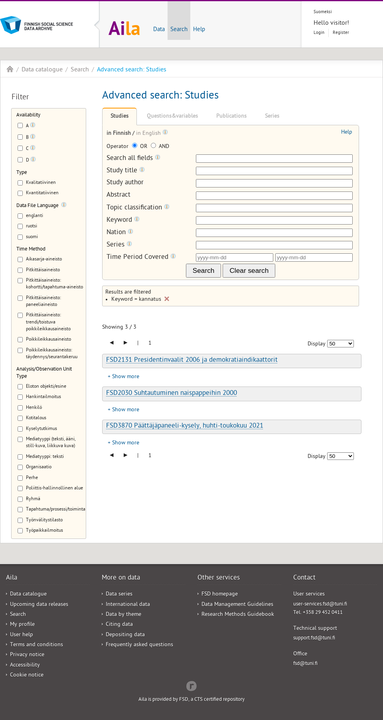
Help (199, 30)
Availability (28, 115)
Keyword (123, 220)
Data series (119, 594)
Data (159, 30)
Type (21, 173)
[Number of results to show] (340, 343)
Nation (120, 233)
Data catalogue (42, 70)
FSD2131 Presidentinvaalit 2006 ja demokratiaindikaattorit (192, 361)
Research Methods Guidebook (237, 615)
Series (272, 116)
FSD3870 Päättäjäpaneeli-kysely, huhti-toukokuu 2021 (184, 426)
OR (140, 147)
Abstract (118, 195)
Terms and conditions (36, 645)
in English (149, 133)
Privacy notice (27, 655)
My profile (22, 624)
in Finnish (119, 133)
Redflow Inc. (191, 685)
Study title (126, 171)
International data (128, 605)
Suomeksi (323, 12)
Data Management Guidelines (237, 605)
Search (179, 30)
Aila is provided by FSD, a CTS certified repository (191, 700)
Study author (125, 183)
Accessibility (25, 665)
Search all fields (133, 158)
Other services (218, 578)
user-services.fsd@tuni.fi (320, 605)
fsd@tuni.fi (305, 664)
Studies (119, 116)
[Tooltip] (33, 126)
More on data (121, 578)
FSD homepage (219, 594)
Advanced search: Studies (131, 70)
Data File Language (37, 206)
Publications (231, 116)
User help (21, 635)
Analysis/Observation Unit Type (44, 373)
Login (319, 33)
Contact (304, 578)
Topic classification (138, 208)
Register (341, 33)
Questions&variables (172, 116)
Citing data (119, 624)
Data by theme (123, 615)
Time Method (30, 249)
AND (160, 147)
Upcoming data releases (39, 605)
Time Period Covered (141, 257)
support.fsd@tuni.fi (314, 638)
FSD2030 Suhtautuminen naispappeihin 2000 (171, 394)
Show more (125, 377)
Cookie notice (26, 675)
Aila (10, 69)
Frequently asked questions (139, 645)
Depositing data (125, 635)
